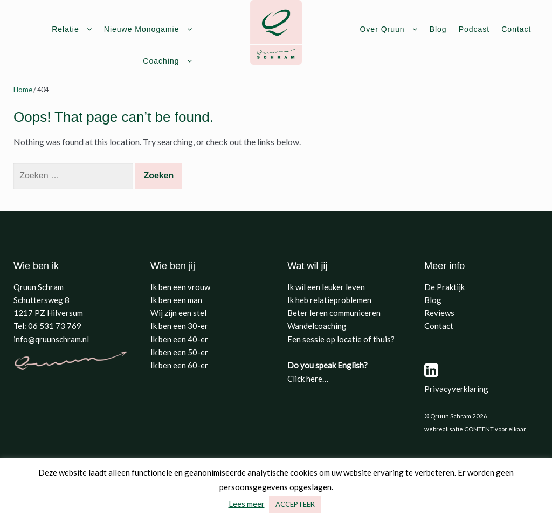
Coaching (161, 61)
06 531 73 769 (54, 326)
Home (22, 89)
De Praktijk (444, 287)
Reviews (439, 313)
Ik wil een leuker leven (326, 287)
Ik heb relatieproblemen (329, 300)
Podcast (474, 29)
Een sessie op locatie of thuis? (341, 339)
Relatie (65, 29)
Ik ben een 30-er (179, 326)
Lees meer (247, 504)
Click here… (307, 378)
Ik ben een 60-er (179, 365)
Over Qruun (382, 29)
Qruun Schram (38, 287)
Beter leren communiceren (334, 313)
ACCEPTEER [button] (295, 504)
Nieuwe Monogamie (142, 29)
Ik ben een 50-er (179, 352)
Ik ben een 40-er (179, 339)
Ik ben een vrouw (180, 287)
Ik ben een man (176, 300)
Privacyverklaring (456, 389)
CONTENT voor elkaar (495, 428)
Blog (438, 29)
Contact (516, 29)
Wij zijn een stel (178, 313)
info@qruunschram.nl (51, 339)
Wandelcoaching (317, 326)
